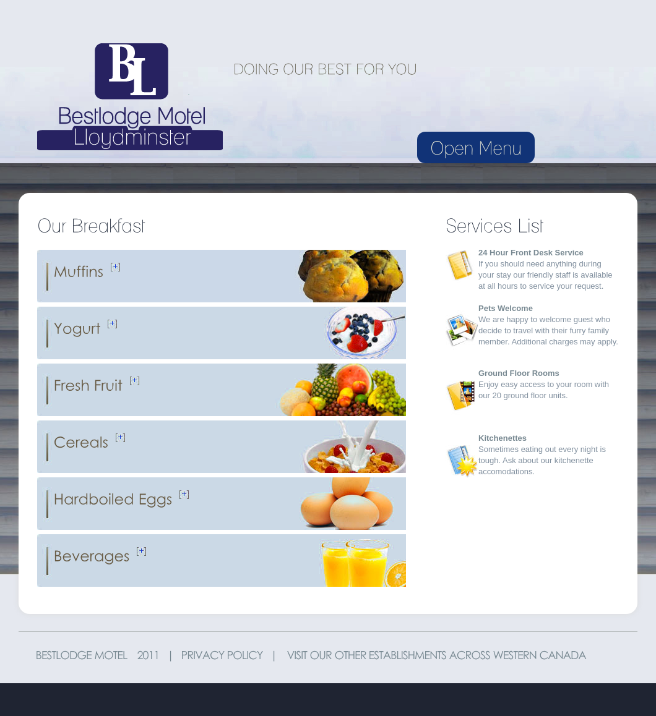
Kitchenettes (502, 438)
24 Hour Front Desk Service (531, 252)
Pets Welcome (505, 308)
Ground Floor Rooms (518, 373)
